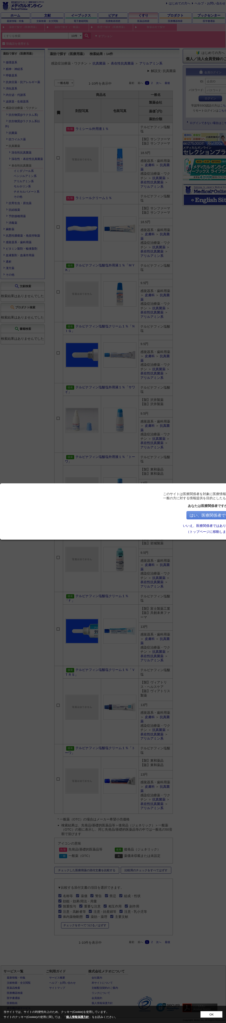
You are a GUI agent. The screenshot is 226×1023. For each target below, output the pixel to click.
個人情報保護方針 (77, 1017)
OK (211, 1014)
